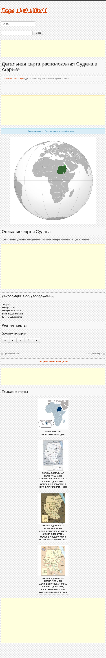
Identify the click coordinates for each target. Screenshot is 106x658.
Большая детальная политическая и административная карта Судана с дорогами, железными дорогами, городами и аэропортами (53, 585)
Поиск (38, 33)
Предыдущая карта (12, 354)
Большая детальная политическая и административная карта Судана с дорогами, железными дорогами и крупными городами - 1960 (53, 480)
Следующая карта (94, 354)
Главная (5, 78)
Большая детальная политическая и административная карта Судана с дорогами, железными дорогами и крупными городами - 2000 (53, 533)
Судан (21, 78)
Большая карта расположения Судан (53, 433)
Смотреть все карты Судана (53, 361)
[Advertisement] (53, 48)
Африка (13, 78)
